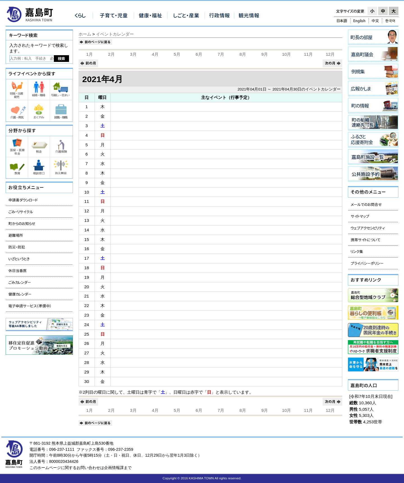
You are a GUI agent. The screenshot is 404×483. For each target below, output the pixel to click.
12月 (330, 54)
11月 (308, 54)
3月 (133, 54)
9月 (264, 54)
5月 (177, 54)
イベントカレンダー (115, 34)
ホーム (85, 34)
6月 (199, 54)
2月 (111, 54)
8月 (242, 54)
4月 (155, 54)
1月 (89, 54)
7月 (220, 54)
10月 (286, 54)
